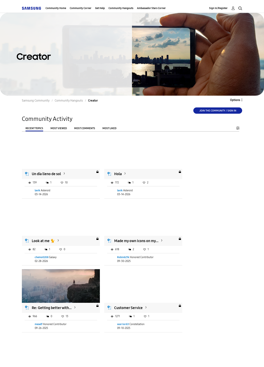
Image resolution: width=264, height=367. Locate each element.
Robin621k (41, 250)
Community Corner (80, 8)
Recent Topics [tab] (34, 128)
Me (34, 298)
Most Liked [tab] (109, 128)
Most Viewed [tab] (58, 128)
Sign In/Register (218, 8)
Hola (110, 171)
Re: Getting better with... (127, 234)
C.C (109, 298)
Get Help (100, 8)
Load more (33, 337)
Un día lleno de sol (46, 171)
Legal (121, 359)
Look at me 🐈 (193, 171)
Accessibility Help (34, 359)
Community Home (56, 8)
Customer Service (196, 234)
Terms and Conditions (72, 359)
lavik (37, 187)
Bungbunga (191, 314)
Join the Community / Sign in (217, 110)
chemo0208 (191, 187)
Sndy (38, 314)
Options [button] (235, 100)
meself (113, 250)
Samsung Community (36, 100)
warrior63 (190, 250)
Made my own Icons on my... (54, 234)
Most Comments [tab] (84, 128)
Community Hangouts (121, 8)
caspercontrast (118, 314)
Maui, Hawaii (192, 298)
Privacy (102, 359)
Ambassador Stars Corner (151, 8)
